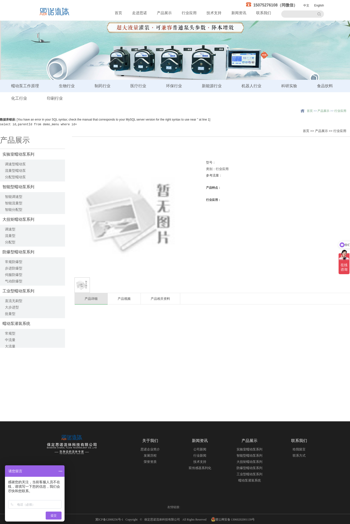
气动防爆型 (13, 281)
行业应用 (189, 13)
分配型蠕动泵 (15, 177)
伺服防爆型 (13, 275)
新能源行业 (212, 86)
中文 (306, 5)
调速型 (10, 229)
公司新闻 (199, 449)
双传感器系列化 (200, 468)
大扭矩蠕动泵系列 (18, 219)
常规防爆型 (13, 262)
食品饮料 (325, 86)
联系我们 (263, 13)
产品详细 (91, 299)
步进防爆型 (13, 268)
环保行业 (174, 86)
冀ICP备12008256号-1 (110, 519)
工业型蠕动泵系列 (18, 291)
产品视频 (124, 299)
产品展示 (164, 13)
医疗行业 (138, 86)
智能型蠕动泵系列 (18, 187)
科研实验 (289, 86)
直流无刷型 (13, 301)
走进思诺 (139, 13)
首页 (118, 13)
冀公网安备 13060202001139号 (233, 519)
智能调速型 (13, 197)
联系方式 (299, 455)
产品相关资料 (160, 299)
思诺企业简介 (150, 449)
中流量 (10, 340)
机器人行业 (251, 86)
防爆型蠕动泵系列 (18, 252)
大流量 (10, 346)
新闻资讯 (238, 13)
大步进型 (12, 307)
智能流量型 (13, 203)
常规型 (10, 333)
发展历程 (150, 455)
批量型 (10, 314)
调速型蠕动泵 (15, 164)
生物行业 (67, 86)
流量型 (10, 236)
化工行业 (19, 98)
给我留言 (299, 449)
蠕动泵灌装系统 (16, 323)
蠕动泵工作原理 (25, 86)
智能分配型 (13, 210)
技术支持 (214, 13)
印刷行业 (55, 98)
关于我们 (150, 440)
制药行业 (102, 86)
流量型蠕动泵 (15, 171)
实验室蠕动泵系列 (18, 154)
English (319, 5)
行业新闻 (199, 455)
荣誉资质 (150, 462)
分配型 (10, 242)
